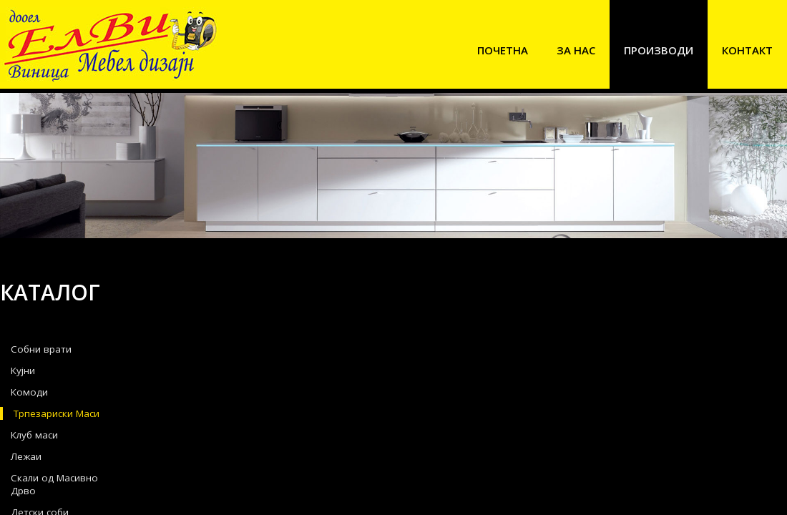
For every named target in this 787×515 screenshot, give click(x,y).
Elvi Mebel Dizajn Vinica (110, 44)
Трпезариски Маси (56, 413)
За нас (576, 50)
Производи (658, 50)
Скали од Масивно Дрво (54, 484)
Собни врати (41, 349)
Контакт (747, 50)
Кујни (23, 370)
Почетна (502, 50)
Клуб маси (34, 434)
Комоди (29, 392)
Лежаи (26, 456)
